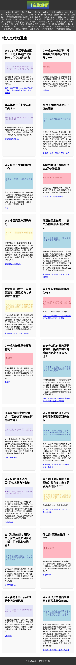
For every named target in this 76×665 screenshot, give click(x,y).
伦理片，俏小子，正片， (16, 15)
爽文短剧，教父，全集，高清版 (17, 333)
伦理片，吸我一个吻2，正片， (56, 17)
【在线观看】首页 (11, 12)
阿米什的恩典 (47, 29)
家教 (29, 19)
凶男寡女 (46, 90)
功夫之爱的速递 (11, 457)
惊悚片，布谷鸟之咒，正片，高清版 (21, 22)
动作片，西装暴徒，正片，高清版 (56, 650)
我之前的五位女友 (63, 29)
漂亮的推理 (47, 575)
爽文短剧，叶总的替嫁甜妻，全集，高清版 (23, 17)
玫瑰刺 (7, 382)
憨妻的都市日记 (11, 585)
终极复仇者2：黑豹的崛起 (53, 197)
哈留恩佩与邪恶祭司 (13, 264)
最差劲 (37, 12)
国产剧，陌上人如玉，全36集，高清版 (36, 26)
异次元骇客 (26, 12)
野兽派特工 (9, 522)
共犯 (15, 26)
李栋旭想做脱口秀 (12, 139)
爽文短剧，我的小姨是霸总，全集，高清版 (28, 24)
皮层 (6, 208)
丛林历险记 (34, 29)
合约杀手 (8, 636)
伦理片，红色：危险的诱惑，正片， (57, 153)
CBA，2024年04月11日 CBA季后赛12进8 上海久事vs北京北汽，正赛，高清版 (19, 90)
